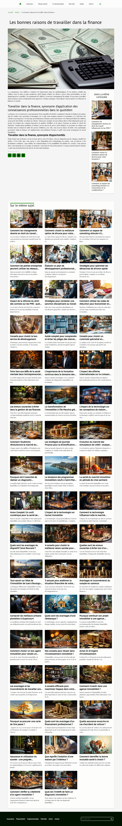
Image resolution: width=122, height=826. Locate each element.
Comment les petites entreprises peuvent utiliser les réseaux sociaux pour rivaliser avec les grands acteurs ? (26, 270)
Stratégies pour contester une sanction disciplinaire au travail (60, 302)
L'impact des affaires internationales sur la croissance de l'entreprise (95, 374)
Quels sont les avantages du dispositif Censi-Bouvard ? (24, 547)
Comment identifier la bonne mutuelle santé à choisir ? (93, 758)
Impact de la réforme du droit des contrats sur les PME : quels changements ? (25, 303)
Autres (91, 4)
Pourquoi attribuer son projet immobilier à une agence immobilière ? (93, 618)
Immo (82, 4)
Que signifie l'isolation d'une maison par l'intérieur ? (59, 758)
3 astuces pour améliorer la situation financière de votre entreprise (59, 583)
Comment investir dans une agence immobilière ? (93, 687)
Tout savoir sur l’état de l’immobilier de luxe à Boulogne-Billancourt (26, 583)
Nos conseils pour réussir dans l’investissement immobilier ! (60, 652)
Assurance (29, 4)
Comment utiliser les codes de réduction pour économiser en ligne (94, 303)
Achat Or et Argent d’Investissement (88, 652)
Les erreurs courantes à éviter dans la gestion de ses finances (25, 408)
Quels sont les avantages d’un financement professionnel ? (59, 723)
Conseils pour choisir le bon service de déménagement (23, 338)
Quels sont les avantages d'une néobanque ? (60, 617)
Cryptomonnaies (58, 4)
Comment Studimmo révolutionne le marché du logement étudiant (23, 444)
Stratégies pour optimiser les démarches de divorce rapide (93, 267)
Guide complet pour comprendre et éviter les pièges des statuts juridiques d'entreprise (61, 339)
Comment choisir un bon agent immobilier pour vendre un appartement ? (25, 653)
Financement (42, 4)
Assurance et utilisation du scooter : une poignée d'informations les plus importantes (23, 761)
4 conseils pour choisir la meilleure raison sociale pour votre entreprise (59, 548)
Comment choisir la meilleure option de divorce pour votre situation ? (99, 155)
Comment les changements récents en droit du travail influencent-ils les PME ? (101, 124)
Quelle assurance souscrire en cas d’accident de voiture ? (94, 723)
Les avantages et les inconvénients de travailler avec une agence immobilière (26, 689)
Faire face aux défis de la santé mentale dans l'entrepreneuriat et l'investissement (25, 374)
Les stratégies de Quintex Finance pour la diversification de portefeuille (60, 444)
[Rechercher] (97, 819)
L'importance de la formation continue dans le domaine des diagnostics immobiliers (59, 374)
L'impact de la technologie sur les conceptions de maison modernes (94, 409)
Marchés (72, 4)
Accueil (10, 12)
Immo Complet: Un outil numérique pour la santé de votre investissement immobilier (26, 515)
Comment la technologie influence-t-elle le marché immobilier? (92, 515)
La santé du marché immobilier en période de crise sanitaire (94, 478)
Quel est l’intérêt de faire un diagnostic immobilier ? (59, 793)
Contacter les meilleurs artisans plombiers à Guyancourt (25, 617)
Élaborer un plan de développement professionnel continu (59, 268)
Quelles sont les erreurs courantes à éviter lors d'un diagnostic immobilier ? (92, 548)
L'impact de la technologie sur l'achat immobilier (60, 514)
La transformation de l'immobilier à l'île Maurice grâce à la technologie (61, 409)
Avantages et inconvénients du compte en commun (94, 582)
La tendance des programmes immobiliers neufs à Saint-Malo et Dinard (60, 480)
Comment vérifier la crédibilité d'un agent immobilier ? (25, 793)
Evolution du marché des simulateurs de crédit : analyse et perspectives (94, 444)
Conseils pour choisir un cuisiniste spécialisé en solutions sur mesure (91, 339)
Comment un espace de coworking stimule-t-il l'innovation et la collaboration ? (101, 186)
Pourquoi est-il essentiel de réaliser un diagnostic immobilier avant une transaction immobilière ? (23, 481)
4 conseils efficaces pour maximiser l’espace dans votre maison (59, 689)
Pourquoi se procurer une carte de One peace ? (25, 723)
